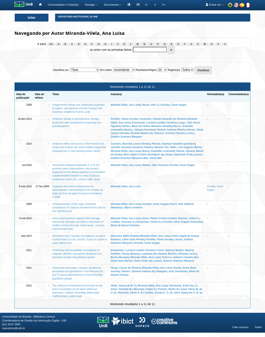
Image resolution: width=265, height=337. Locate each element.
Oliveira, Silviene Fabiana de (138, 271)
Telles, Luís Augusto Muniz (185, 147)
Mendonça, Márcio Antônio (126, 207)
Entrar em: (215, 4)
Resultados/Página (146, 70)
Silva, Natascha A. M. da (188, 292)
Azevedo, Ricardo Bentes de (135, 133)
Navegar (91, 4)
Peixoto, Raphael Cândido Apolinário (173, 143)
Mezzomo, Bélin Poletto (125, 235)
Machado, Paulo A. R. (130, 292)
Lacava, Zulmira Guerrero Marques (173, 260)
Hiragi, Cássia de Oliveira (126, 267)
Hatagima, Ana (164, 271)
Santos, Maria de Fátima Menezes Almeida (147, 126)
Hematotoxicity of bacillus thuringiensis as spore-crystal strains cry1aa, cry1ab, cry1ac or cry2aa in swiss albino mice (79, 239)
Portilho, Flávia (120, 253)
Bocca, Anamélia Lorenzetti (158, 151)
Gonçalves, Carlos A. (148, 221)
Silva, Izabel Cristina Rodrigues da (143, 154)
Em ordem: (106, 70)
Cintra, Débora (165, 250)
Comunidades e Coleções (63, 4)
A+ (163, 4)
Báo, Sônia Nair (152, 158)
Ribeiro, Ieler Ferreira (154, 165)
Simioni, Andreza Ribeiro (171, 129)
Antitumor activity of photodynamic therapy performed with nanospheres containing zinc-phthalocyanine (77, 122)
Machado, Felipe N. (145, 289)
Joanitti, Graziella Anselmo (126, 147)
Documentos (112, 4)
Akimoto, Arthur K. (189, 218)
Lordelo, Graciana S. (123, 221)
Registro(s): (174, 70)
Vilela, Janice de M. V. (123, 285)
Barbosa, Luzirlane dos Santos (148, 253)
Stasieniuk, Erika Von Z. (183, 285)
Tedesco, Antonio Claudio (169, 133)
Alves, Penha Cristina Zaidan (159, 218)
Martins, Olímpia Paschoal (139, 129)
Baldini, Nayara (184, 250)
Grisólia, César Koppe (176, 221)
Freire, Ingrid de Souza (184, 235)
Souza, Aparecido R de (178, 154)
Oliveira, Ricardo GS (156, 147)
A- (146, 4)
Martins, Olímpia (177, 253)
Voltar (32, 17)
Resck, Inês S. (150, 104)
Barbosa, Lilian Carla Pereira (128, 239)
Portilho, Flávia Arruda (124, 118)
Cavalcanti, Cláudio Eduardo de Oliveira (162, 118)
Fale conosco (240, 327)
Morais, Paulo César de (138, 260)
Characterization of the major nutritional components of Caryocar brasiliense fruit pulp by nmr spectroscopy (79, 208)
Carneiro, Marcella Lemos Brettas (130, 143)
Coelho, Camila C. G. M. (159, 292)
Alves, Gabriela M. (121, 289)
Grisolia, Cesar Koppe (173, 104)
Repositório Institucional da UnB (78, 17)
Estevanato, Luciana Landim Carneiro (154, 122)
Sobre (258, 327)
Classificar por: (61, 70)
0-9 (51, 44)
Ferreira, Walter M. (168, 289)
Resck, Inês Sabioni (181, 204)
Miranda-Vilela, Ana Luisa (126, 104)
